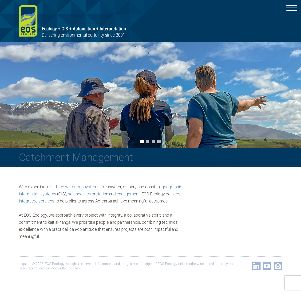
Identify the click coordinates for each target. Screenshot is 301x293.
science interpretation (88, 193)
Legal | (25, 264)
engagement (128, 193)
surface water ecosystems (74, 186)
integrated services (36, 200)
